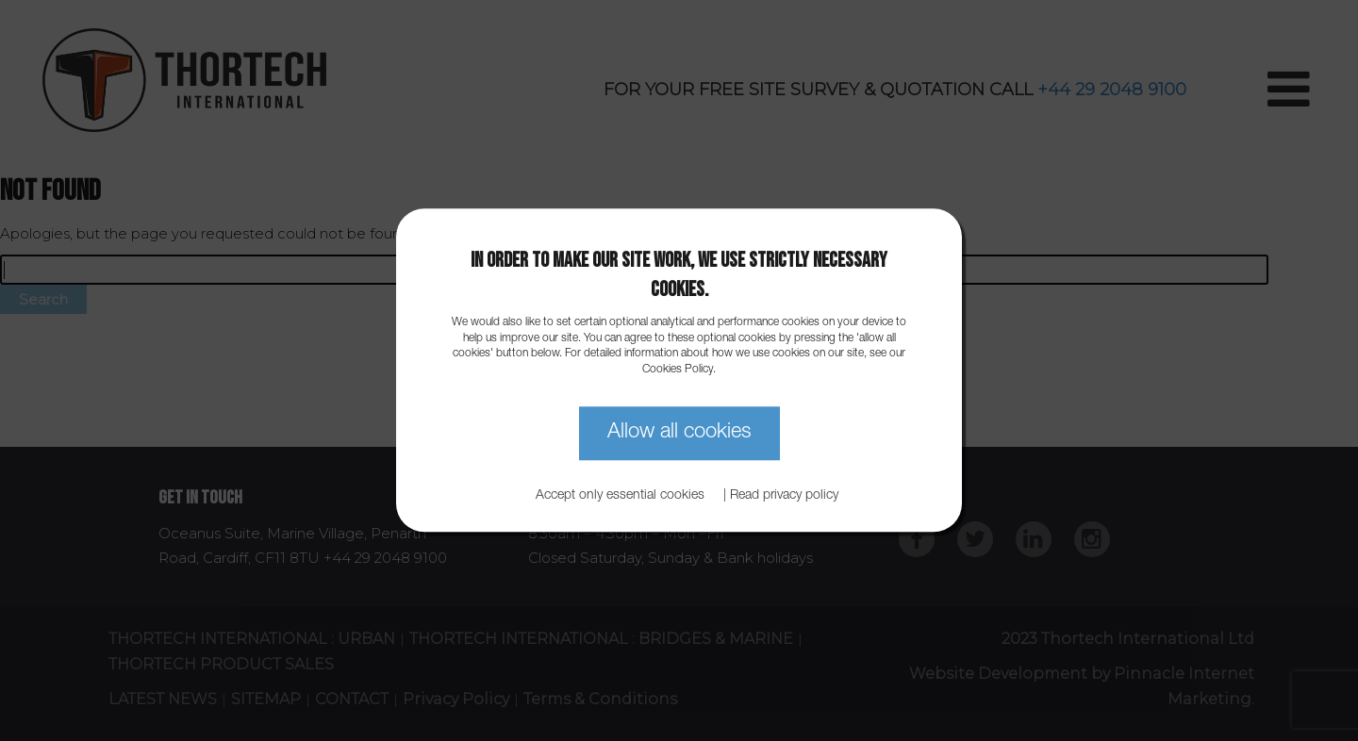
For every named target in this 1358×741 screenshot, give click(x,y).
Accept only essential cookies (620, 496)
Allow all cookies (679, 432)
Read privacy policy (784, 496)
